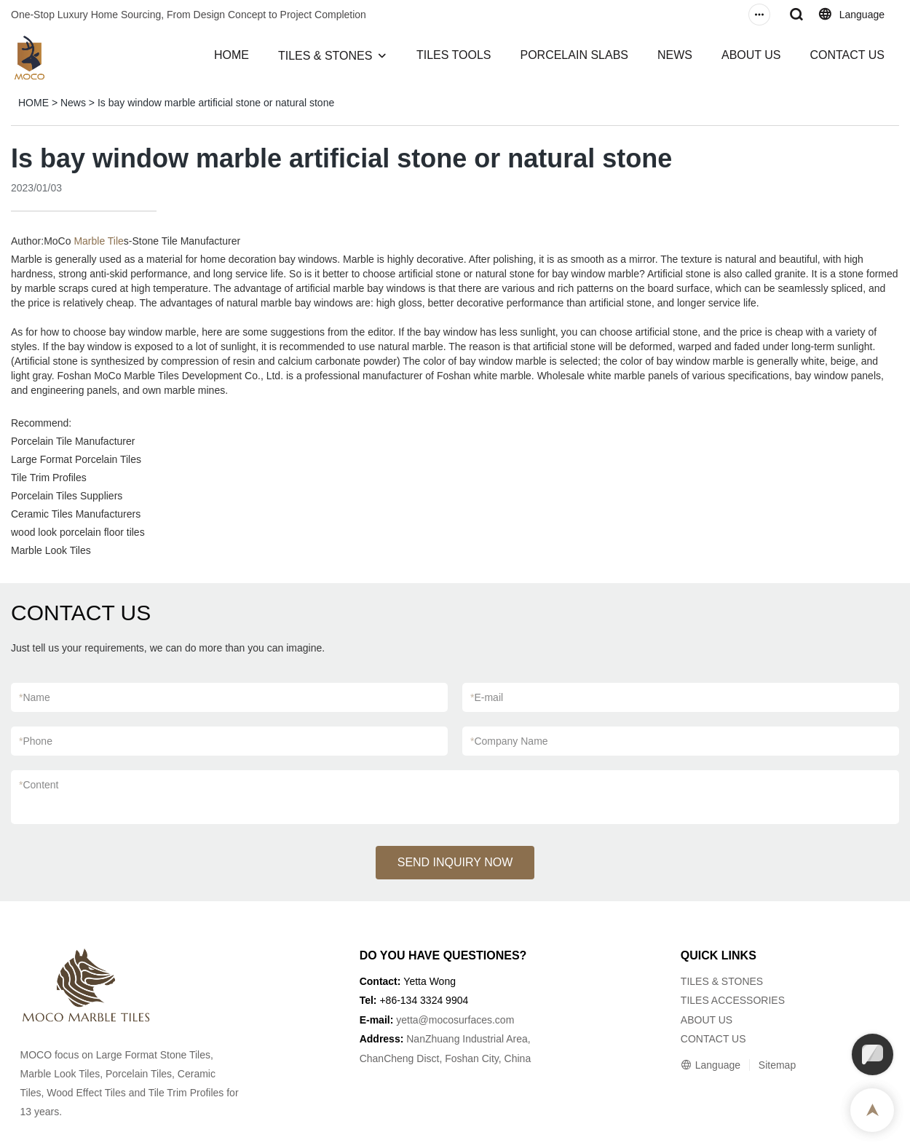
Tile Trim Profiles (49, 477)
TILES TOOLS (453, 55)
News (73, 102)
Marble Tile (98, 241)
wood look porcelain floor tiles (78, 532)
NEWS (674, 55)
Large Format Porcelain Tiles (76, 459)
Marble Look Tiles (51, 550)
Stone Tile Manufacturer (186, 241)
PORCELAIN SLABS (574, 55)
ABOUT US (751, 55)
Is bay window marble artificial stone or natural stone (216, 102)
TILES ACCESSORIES (733, 1000)
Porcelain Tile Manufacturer (73, 441)
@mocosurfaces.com (467, 1020)
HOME (231, 55)
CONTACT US (847, 55)
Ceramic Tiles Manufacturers (76, 514)
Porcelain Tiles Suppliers (66, 496)
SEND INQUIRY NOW (455, 862)
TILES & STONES (325, 56)
